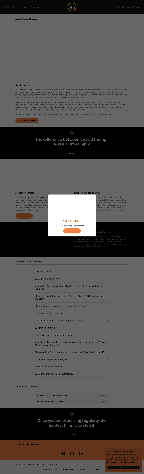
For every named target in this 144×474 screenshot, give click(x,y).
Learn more (72, 231)
